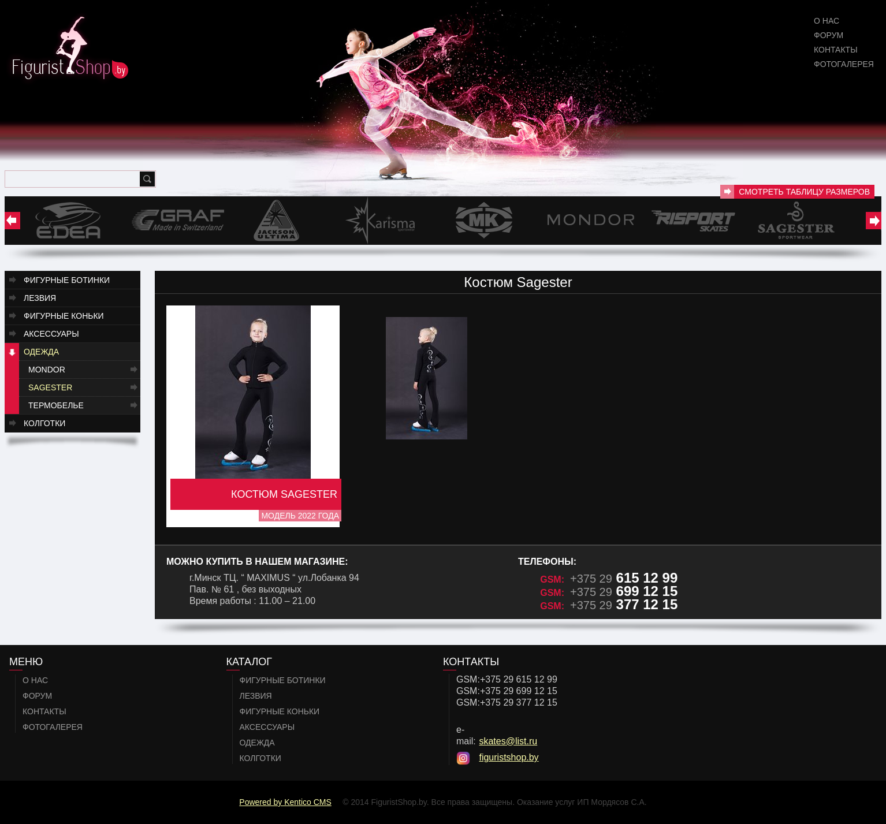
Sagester (50, 387)
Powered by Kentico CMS (285, 802)
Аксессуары (51, 333)
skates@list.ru (508, 741)
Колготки (44, 423)
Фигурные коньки (64, 315)
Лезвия (40, 298)
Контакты (836, 49)
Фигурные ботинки (67, 280)
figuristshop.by (508, 757)
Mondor (46, 369)
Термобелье (56, 405)
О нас (826, 20)
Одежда (41, 351)
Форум (828, 35)
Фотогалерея (844, 64)
